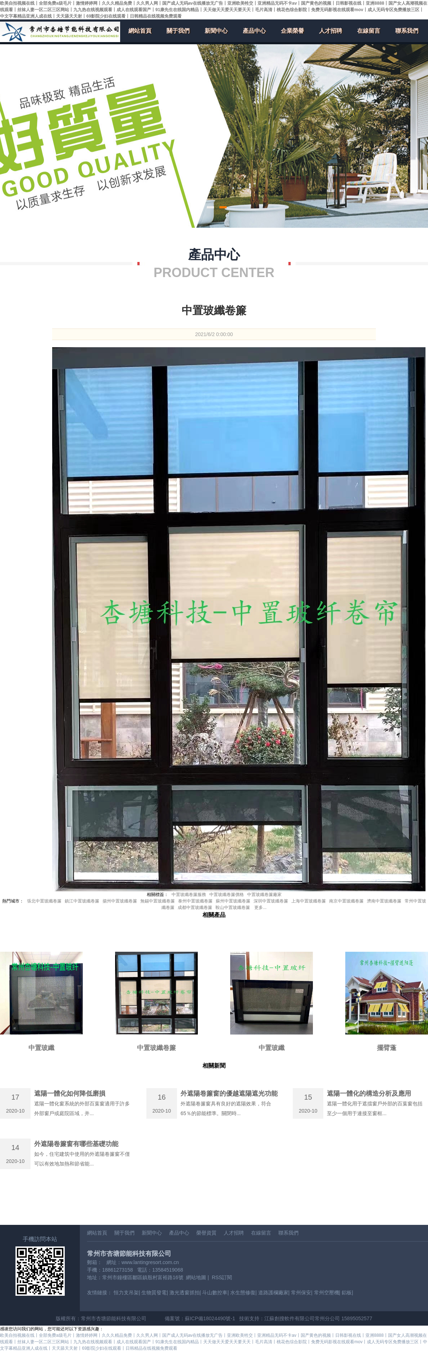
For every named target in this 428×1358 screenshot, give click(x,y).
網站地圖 (196, 1277)
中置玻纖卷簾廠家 (264, 894)
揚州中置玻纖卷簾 (120, 901)
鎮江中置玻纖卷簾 (82, 901)
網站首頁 (139, 31)
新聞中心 (216, 31)
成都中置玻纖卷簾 (195, 907)
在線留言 (368, 31)
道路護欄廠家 (273, 1292)
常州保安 (301, 1292)
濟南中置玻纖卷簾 (384, 901)
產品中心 (254, 31)
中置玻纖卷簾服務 (189, 894)
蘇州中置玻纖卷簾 (233, 901)
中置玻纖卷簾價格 (226, 894)
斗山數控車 (214, 1292)
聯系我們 (406, 31)
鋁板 (347, 1292)
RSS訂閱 (222, 1277)
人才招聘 (330, 31)
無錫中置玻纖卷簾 (157, 901)
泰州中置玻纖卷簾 (195, 901)
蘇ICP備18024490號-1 (210, 1318)
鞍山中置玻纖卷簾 (232, 907)
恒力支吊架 (126, 1292)
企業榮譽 (292, 31)
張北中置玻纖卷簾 (44, 901)
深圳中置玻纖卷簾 (271, 901)
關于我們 (178, 31)
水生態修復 (242, 1292)
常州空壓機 (326, 1292)
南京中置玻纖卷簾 (346, 901)
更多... (260, 907)
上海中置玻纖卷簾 (308, 901)
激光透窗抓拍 (184, 1292)
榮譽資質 (206, 1233)
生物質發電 (154, 1292)
